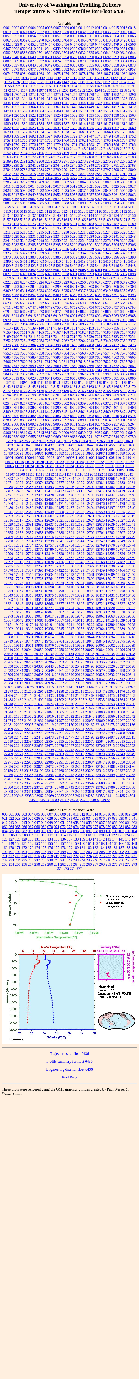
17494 (18, 574)
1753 (7, 140)
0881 (57, 69)
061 (128, 823)
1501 (15, 111)
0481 (123, 44)
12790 (8, 554)
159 (76, 843)
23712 (29, 787)
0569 (107, 49)
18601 (110, 600)
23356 (8, 775)
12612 (100, 516)
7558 (40, 353)
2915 (15, 178)
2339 (15, 165)
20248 (130, 658)
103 (128, 831)
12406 (130, 487)
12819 (49, 554)
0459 (90, 44)
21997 (59, 721)
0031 (73, 32)
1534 (82, 115)
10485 (79, 449)
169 (5, 848)
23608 (100, 783)
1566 (24, 120)
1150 (89, 82)
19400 (130, 629)
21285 (18, 691)
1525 (57, 115)
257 (31, 864)
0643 (123, 53)
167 (128, 843)
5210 (132, 228)
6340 (107, 291)
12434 (100, 495)
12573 (110, 512)
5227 (132, 232)
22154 (79, 725)
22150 (69, 725)
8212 (7, 399)
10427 (118, 441)
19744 (29, 641)
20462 (59, 666)
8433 (15, 412)
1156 (8, 86)
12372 (18, 483)
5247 (32, 241)
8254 (7, 403)
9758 (42, 441)
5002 (65, 182)
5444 (98, 266)
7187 (123, 332)
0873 (132, 65)
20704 (59, 679)
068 (37, 827)
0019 (7, 32)
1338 (40, 103)
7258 (40, 341)
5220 (73, 232)
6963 (115, 316)
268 (102, 864)
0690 (90, 57)
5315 (57, 249)
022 (11, 818)
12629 (8, 524)
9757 (34, 441)
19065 (120, 616)
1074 (49, 74)
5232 (40, 236)
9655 (32, 437)
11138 (118, 474)
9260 (123, 424)
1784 (98, 145)
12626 (110, 520)
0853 (73, 65)
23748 (59, 787)
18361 (18, 595)
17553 (69, 574)
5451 (24, 270)
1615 (90, 124)
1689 (15, 136)
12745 (90, 541)
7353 (123, 341)
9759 (51, 441)
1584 (40, 124)
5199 (82, 228)
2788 (40, 170)
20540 (29, 670)
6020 (132, 270)
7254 (24, 341)
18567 (79, 600)
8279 (32, 403)
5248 (40, 241)
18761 (29, 608)
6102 (24, 278)
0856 (98, 65)
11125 (108, 474)
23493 (69, 779)
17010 (18, 562)
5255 (90, 241)
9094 (40, 424)
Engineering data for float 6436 (69, 1069)
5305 (123, 245)
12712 (28, 537)
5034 (57, 190)
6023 (24, 274)
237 (37, 860)
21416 (29, 695)
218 (50, 856)
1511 (73, 111)
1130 (49, 82)
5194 (40, 228)
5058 (98, 195)
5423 (32, 266)
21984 (29, 721)
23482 (39, 779)
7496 (57, 349)
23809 (8, 791)
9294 (73, 428)
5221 (82, 232)
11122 (98, 474)
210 (134, 852)
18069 (130, 583)
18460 (130, 595)
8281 (40, 403)
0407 (90, 40)
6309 (7, 291)
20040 (8, 650)
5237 (82, 236)
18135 (89, 587)
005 (37, 814)
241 (63, 860)
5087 (57, 203)
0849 (49, 65)
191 (11, 852)
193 (24, 852)
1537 (107, 115)
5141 (65, 216)
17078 (49, 562)
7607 (15, 362)
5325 (7, 253)
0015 (115, 28)
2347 (82, 165)
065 (18, 827)
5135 (15, 216)
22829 (100, 754)
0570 (115, 49)
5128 (98, 211)
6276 (98, 282)
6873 (40, 312)
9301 (98, 428)
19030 (69, 616)
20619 (59, 675)
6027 (57, 274)
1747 (90, 136)
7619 (90, 362)
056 (95, 823)
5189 (132, 224)
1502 (24, 111)
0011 (82, 28)
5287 (40, 245)
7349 (107, 341)
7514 (65, 349)
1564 (7, 120)
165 (115, 843)
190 (5, 852)
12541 (8, 512)
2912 (123, 174)
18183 (120, 587)
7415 (107, 345)
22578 (90, 741)
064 (11, 827)
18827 (8, 612)
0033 (90, 32)
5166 (82, 220)
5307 (7, 249)
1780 (65, 145)
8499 (98, 416)
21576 (130, 700)
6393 (132, 295)
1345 (90, 103)
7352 (115, 341)
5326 (15, 253)
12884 (90, 558)
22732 (39, 750)
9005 (98, 420)
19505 (90, 633)
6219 (123, 278)
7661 (65, 366)
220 (63, 856)
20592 (130, 670)
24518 (34, 800)
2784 (7, 170)
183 (95, 848)
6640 (98, 303)
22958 (120, 758)
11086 (89, 466)
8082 (123, 378)
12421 (8, 495)
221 (69, 856)
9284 (40, 428)
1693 (40, 136)
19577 (130, 633)
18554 (59, 600)
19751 (49, 641)
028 (50, 818)
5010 (132, 182)
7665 (82, 366)
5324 (132, 249)
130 (31, 839)
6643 (123, 303)
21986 (39, 721)
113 (56, 835)
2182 (107, 157)
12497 (110, 508)
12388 (29, 487)
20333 (90, 662)
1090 (132, 74)
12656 (18, 533)
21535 (100, 700)
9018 (123, 420)
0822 (40, 61)
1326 (107, 99)
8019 (15, 378)
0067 (7, 40)
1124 (130, 78)
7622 (107, 362)
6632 (40, 303)
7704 (49, 370)
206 (108, 852)
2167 (123, 153)
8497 (82, 416)
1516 (115, 111)
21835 (110, 708)
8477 (7, 416)
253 (5, 864)
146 (128, 839)
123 (120, 835)
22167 (89, 725)
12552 (79, 512)
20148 (130, 654)
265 (82, 864)
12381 (100, 483)
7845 (132, 370)
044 (18, 823)
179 (69, 848)
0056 (49, 36)
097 (89, 831)
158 (69, 843)
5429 (65, 266)
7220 (90, 337)
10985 (79, 453)
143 (108, 839)
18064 (110, 583)
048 (43, 823)
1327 (115, 99)
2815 (32, 174)
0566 (82, 49)
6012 (107, 270)
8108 (32, 382)
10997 (59, 458)
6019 (123, 270)
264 (76, 864)
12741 (59, 541)
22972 (18, 762)
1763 (90, 140)
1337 (32, 103)
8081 (115, 378)
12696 (79, 533)
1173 (15, 90)
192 (18, 852)
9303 (115, 428)
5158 (15, 220)
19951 (29, 645)
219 (56, 856)
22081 (8, 725)
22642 (18, 746)
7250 (123, 337)
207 (115, 852)
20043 (18, 650)
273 (134, 864)
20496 (90, 666)
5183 (90, 224)
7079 (115, 320)
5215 (40, 232)
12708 (130, 533)
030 (63, 818)
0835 (132, 61)
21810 (39, 708)
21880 (100, 712)
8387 (49, 408)
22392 (110, 733)
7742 (57, 370)
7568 (82, 353)
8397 (107, 408)
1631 (57, 128)
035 (95, 818)
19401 (8, 633)
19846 (100, 641)
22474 (59, 737)
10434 (18, 445)
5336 (90, 253)
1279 (90, 94)
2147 (98, 149)
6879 (65, 312)
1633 (73, 128)
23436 (100, 775)
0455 (57, 44)
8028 (32, 378)
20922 (39, 683)
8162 (82, 387)
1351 (7, 107)
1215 (114, 90)
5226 (123, 232)
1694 (49, 136)
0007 (57, 28)
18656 (39, 604)
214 (24, 856)
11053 (59, 462)
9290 (49, 428)
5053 (65, 195)
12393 (49, 487)
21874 (79, 712)
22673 (49, 746)
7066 (65, 320)
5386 (57, 257)
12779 (39, 549)
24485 (120, 796)
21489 (18, 700)
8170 (132, 387)
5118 (15, 211)
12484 (49, 508)
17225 (8, 566)
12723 (79, 537)
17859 (69, 579)
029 (56, 818)
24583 (54, 800)
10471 (59, 449)
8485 (49, 416)
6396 (15, 299)
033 (82, 818)
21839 (130, 708)
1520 (15, 115)
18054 (100, 583)
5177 (40, 224)
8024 (24, 378)
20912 (18, 683)
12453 (69, 499)
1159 (32, 86)
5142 (73, 216)
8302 (65, 403)
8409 (7, 412)
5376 (123, 253)
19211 (69, 625)
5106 (65, 207)
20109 (18, 654)
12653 (120, 529)
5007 (107, 182)
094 (69, 831)
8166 (115, 387)
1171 (130, 86)
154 (43, 843)
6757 (115, 307)
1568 (40, 120)
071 (56, 827)
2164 (98, 153)
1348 (115, 103)
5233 (49, 236)
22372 (100, 733)
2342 (40, 165)
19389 (120, 629)
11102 (89, 470)
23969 (49, 796)
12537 (120, 508)
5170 (115, 220)
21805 (29, 708)
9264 (132, 424)
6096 (115, 274)
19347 (69, 629)
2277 (115, 161)
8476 (132, 412)
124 (127, 835)
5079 (123, 199)
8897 (65, 420)
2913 (132, 174)
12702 (110, 533)
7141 (48, 328)
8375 (123, 403)
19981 (69, 645)
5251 (65, 241)
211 (4, 856)
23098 (90, 766)
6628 (7, 303)
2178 (73, 157)
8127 (90, 382)
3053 (40, 178)
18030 (69, 583)
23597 (79, 783)
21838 (120, 708)
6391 (115, 295)
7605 (132, 357)
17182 (120, 562)
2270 (57, 161)
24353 (100, 796)
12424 (29, 495)
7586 (15, 357)
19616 (59, 637)
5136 (24, 216)
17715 (29, 579)
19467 (79, 633)
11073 (19, 466)
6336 (73, 291)
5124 (65, 211)
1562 (123, 115)
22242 (90, 729)
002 (18, 814)
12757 (49, 545)
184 (102, 848)
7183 (90, 332)
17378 (8, 570)
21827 (89, 708)
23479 (29, 779)
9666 (73, 437)
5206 (98, 228)
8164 (98, 387)
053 (76, 823)
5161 (40, 220)
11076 (39, 466)
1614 (82, 124)
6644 (132, 303)
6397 (24, 299)
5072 (65, 199)
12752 (18, 545)
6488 (98, 299)
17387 (29, 570)
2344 (57, 165)
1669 (132, 128)
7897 (40, 374)
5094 (115, 203)
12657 (29, 533)
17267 (39, 566)
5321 (107, 249)
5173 (7, 224)
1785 (107, 145)
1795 (40, 149)
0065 (123, 36)
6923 (90, 316)
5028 (7, 190)
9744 (115, 437)
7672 (115, 366)
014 (95, 814)
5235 (65, 236)
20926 (49, 683)
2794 (82, 170)
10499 (8, 453)
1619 (123, 124)
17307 (59, 566)
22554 (49, 741)
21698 (79, 704)
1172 (7, 90)
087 (24, 831)
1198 (48, 90)
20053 (39, 650)
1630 (49, 128)
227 (108, 856)
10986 (90, 453)
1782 (82, 145)
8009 (132, 374)
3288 (32, 182)
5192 (24, 228)
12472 (69, 504)
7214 (57, 337)
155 (50, 843)
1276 (65, 94)
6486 (90, 299)
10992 (19, 458)
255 (18, 864)
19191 (49, 625)
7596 (65, 357)
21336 (89, 691)
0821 (32, 61)
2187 (123, 157)
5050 (40, 195)
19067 (8, 620)
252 (134, 860)
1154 (122, 82)
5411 (65, 261)
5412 (73, 261)
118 (88, 835)
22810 (79, 754)
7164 (32, 332)
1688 (7, 136)
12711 (18, 537)
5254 (82, 241)
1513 (90, 111)
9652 (24, 437)
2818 (57, 174)
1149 (81, 82)
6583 (132, 299)
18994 (18, 616)
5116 (7, 211)
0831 (98, 61)
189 (134, 848)
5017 (57, 186)
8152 (65, 387)
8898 (73, 420)
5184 (98, 224)
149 (11, 843)
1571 (65, 120)
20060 (69, 650)
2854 (98, 174)
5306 (132, 245)
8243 (98, 399)
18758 (18, 608)
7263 (73, 341)
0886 (73, 69)
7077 (98, 320)
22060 (100, 721)
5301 (90, 245)
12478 (120, 504)
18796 (79, 608)
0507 (7, 49)
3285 (7, 182)
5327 (24, 253)
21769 (120, 704)
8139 (132, 382)
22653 (29, 746)
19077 (29, 620)
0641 (107, 53)
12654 (130, 529)
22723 (130, 746)
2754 (107, 165)
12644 (29, 529)
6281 (7, 286)
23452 (120, 775)
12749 (120, 541)
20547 (39, 670)
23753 (79, 787)
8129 (98, 382)
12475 (90, 504)
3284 (132, 178)
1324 (98, 99)
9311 (15, 433)
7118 (7, 328)
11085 (79, 466)
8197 (24, 395)
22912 (49, 758)
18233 (8, 591)
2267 (32, 161)
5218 (65, 232)
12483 (39, 508)
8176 (40, 391)
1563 (132, 115)
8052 (65, 378)
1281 (107, 94)
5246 (24, 241)
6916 (32, 316)
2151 (132, 149)
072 (63, 827)
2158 (57, 153)
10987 (100, 453)
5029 (15, 190)
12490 (79, 508)
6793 (132, 307)
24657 (64, 800)
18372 (39, 595)
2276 (107, 161)
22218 (49, 729)
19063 (110, 616)
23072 (49, 766)
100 (108, 831)
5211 (7, 232)
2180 (90, 157)
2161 (73, 153)
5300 (82, 245)
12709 (8, 537)
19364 (100, 629)
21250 (119, 687)
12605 (29, 516)
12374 (39, 483)
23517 (110, 779)
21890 (130, 712)
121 (107, 835)
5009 (123, 182)
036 (102, 818)
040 (128, 818)
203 (89, 852)
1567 (32, 120)
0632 (82, 53)
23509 (90, 779)
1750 (115, 136)
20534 (18, 670)
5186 (107, 224)
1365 (40, 107)
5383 (32, 257)
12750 (130, 541)
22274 (29, 733)
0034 (98, 32)
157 (63, 843)
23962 (39, 796)
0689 (82, 57)
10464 (39, 449)
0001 (7, 28)
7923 (49, 374)
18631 (8, 604)
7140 (40, 328)
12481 (18, 508)
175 (43, 848)
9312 (23, 433)
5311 (40, 249)
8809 (24, 420)
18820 (110, 608)
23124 (120, 766)
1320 (65, 99)
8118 (48, 382)
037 (108, 818)
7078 (107, 320)
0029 (57, 32)
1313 (15, 99)
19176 (29, 625)
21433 (49, 695)
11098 (49, 470)
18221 (130, 587)
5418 (123, 261)
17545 (59, 574)
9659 (49, 437)
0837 (15, 65)
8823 (40, 420)
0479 (115, 44)
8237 (90, 399)
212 (11, 856)
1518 (132, 111)
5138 (40, 216)
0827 (65, 61)
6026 (49, 274)
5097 (132, 203)
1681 (82, 132)
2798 (115, 170)
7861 (32, 374)
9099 (65, 424)
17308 (69, 566)
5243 (132, 236)
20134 (69, 654)
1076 (65, 74)
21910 (49, 716)
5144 (90, 216)
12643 (18, 529)
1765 (107, 140)
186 (115, 848)
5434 (82, 266)
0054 (32, 36)
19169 (18, 625)
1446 (73, 107)
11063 (119, 462)
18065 (120, 583)
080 (115, 827)
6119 (65, 278)
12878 (29, 558)
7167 (57, 332)
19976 (59, 645)
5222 (90, 232)
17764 (49, 579)
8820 (32, 420)
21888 (120, 712)
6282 (15, 286)
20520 (100, 666)
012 (82, 814)
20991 (120, 683)
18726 (110, 604)
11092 (129, 466)
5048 (24, 195)
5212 (15, 232)
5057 (90, 195)
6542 (123, 299)
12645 (39, 529)
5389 (73, 257)
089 (37, 831)
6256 (82, 282)
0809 (15, 61)
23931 (110, 791)
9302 (107, 428)
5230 (24, 236)
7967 (82, 374)
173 (31, 848)
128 (18, 839)
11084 (69, 466)
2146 (90, 149)
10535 (18, 453)
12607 (49, 516)
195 (37, 852)
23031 (79, 762)
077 (95, 827)
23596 (69, 783)
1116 (65, 78)
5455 (49, 270)
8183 (82, 391)
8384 (40, 408)
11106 (129, 470)
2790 (57, 170)
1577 (115, 120)
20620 (69, 675)
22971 (8, 762)
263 (69, 864)
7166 (49, 332)
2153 (15, 153)
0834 (123, 61)
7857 (24, 374)
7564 (65, 353)
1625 (32, 128)
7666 (90, 366)
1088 (115, 74)
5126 (82, 211)
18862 (59, 612)
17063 (29, 562)
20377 (29, 666)
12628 (130, 520)
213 (17, 856)
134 (50, 839)
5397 (123, 257)
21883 (110, 712)
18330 (120, 591)
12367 (100, 478)
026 (37, 818)
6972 (15, 320)
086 (18, 831)
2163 (90, 153)
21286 (29, 691)
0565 (73, 49)
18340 (130, 591)
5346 (115, 253)
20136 (89, 654)
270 (115, 864)
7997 (107, 374)
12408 (18, 491)
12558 (90, 512)
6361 (65, 295)
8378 (132, 403)
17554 (79, 574)
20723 (69, 679)
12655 (8, 533)
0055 (40, 36)
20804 (90, 679)
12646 (49, 529)
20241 (110, 658)
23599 (90, 783)
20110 (28, 654)
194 (31, 852)
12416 (89, 491)
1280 (98, 94)
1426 (65, 107)
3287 (24, 182)
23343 (130, 771)
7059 (57, 320)
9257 (115, 424)
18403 (90, 595)
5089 (73, 203)
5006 (98, 182)
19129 (110, 620)
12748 (110, 541)
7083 (15, 324)
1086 (98, 74)
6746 (23, 307)
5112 (107, 207)
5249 (49, 241)
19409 (18, 633)
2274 (90, 161)
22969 (130, 758)
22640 (8, 746)
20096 (120, 650)
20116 (38, 654)
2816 (40, 174)
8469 (107, 412)
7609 (24, 362)
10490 (100, 449)
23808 (130, 787)
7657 (49, 366)
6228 (57, 282)
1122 (114, 78)
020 (134, 814)
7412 (98, 345)
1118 (81, 78)
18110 (69, 587)
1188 (32, 90)
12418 (110, 491)
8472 (115, 412)
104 (134, 831)
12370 (130, 478)
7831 (107, 370)
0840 (32, 65)
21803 (18, 708)
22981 (39, 762)
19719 (8, 641)
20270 (18, 662)
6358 (40, 295)
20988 (110, 683)
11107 (10, 474)
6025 (40, 274)
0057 (57, 36)
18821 (120, 608)
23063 (18, 766)
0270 (40, 40)
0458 (82, 44)
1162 (57, 86)
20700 (49, 679)
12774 (130, 545)
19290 (120, 625)
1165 (81, 86)
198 (56, 852)
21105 (39, 687)
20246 (120, 658)
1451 (107, 107)
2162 (82, 153)
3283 (123, 178)
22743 (69, 750)
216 (37, 856)
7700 (40, 370)
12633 (49, 524)
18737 (120, 604)
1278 (82, 94)
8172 (7, 391)
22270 (18, 733)
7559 (49, 353)
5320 (98, 249)
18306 (69, 591)
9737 (107, 437)
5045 (132, 190)
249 (115, 860)
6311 (23, 291)
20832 (100, 679)
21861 (49, 712)
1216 (123, 90)
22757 (120, 750)
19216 (79, 625)
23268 (59, 771)
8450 (57, 412)
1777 (40, 145)
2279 (132, 161)
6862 (24, 312)
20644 (130, 675)
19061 (100, 616)
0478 (107, 44)
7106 (115, 324)
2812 (7, 174)
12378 (69, 483)
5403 (40, 261)
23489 (59, 779)
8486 (57, 416)
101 (115, 831)
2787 (32, 170)
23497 (79, 779)
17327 (90, 566)
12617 (18, 520)
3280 (98, 178)
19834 (79, 641)
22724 (8, 750)
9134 (90, 424)
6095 (107, 274)
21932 (69, 716)
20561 (59, 670)
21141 (69, 687)
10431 (128, 441)
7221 (98, 337)
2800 (132, 170)
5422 (24, 266)
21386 (8, 695)
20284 (49, 662)
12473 (79, 504)
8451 (65, 412)
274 (60, 868)
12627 (120, 520)
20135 (79, 654)
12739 (49, 541)
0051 (7, 36)
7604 (123, 357)
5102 (32, 207)
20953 (69, 683)
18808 (90, 608)
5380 (15, 257)
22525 (18, 741)
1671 (15, 132)
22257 (130, 729)
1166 (89, 86)
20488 (69, 666)
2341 (32, 165)
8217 (49, 399)
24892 (95, 800)
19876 (130, 641)
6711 (7, 307)
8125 (73, 382)
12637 (90, 524)
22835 (110, 754)
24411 (110, 796)
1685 (115, 132)
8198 (32, 395)
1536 (98, 115)
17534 (49, 574)
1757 (40, 140)
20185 (49, 658)
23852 (39, 791)
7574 (107, 353)
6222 (7, 282)
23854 (49, 791)
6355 (15, 295)
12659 (49, 533)
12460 (8, 504)
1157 (16, 86)
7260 (49, 341)
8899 (82, 420)
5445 (107, 266)
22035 (69, 721)
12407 (8, 491)
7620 (98, 362)
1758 (49, 140)
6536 (107, 299)
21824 (79, 708)
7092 (73, 324)
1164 (73, 86)
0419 (115, 40)
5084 (32, 203)
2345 (65, 165)
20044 (29, 650)
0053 (24, 36)
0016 (123, 28)
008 (56, 814)
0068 (15, 40)
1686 (123, 132)
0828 (73, 61)
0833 (115, 61)
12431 (79, 495)
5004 (82, 182)
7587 (24, 357)
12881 (59, 558)
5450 (15, 270)
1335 (15, 103)
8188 (107, 391)
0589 (32, 53)
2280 (7, 165)
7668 (98, 366)
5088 (65, 203)
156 (56, 843)
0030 (65, 32)
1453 (123, 107)
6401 (40, 299)
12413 (69, 491)
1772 (24, 145)
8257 (15, 403)
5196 (57, 228)
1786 (115, 145)
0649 (32, 57)
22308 (79, 733)
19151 (8, 625)
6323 (32, 291)
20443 (49, 666)
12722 (69, 537)
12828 (8, 558)
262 (63, 864)
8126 (82, 382)
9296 (82, 428)
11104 (109, 470)
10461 (18, 449)
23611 (120, 783)
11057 (89, 462)
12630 (18, 524)
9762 (67, 441)
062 (134, 823)
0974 (7, 74)
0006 (49, 28)
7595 (57, 357)
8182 (73, 391)
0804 (123, 57)
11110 (30, 474)
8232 (82, 399)
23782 (100, 787)
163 (102, 843)
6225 (32, 282)
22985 (49, 762)
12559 (100, 512)
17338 (110, 566)
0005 (40, 28)
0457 (73, 44)
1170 (122, 86)
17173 (110, 562)
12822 (79, 554)
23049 (110, 762)
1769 (7, 145)
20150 (8, 658)
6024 (32, 274)
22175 (110, 725)
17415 (49, 570)
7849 (7, 374)
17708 (18, 579)
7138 (23, 328)
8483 (40, 416)
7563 (57, 353)
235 (24, 860)
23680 (8, 787)
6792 (123, 307)
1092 (16, 78)
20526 (110, 666)
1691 (24, 136)
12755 (39, 545)
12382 (110, 483)
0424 (24, 44)
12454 (79, 499)
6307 (123, 286)
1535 (90, 115)
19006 (29, 616)
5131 (115, 211)
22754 (100, 750)
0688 (73, 57)
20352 (120, 662)
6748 (40, 307)
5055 (73, 195)
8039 (40, 378)
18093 (29, 587)
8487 (65, 416)
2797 (107, 170)
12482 (29, 508)
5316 (65, 249)
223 (82, 856)
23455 (130, 775)
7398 (57, 345)
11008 (110, 458)
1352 (15, 107)
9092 (32, 424)
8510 (115, 416)
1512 (82, 111)
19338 (49, 629)
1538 (115, 115)
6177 (90, 278)
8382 (24, 408)
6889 (132, 312)
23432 (90, 775)
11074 (29, 466)
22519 (8, 741)
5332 (65, 253)
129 (24, 839)
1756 (32, 140)
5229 (15, 236)
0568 (98, 49)
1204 (98, 90)
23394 (49, 775)
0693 (115, 57)
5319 (90, 249)
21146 (89, 687)
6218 (115, 278)
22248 (110, 729)
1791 (24, 149)
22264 (8, 733)
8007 (123, 374)
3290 (49, 182)
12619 (39, 520)
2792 (73, 170)
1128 (32, 82)
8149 (49, 387)
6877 (57, 312)
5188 (123, 224)
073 (69, 827)
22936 (90, 758)
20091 (110, 650)
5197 (65, 228)
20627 (90, 675)
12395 (59, 487)
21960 (110, 716)
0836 (7, 65)
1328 (123, 99)
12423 (18, 495)
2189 (7, 161)
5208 (115, 228)
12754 (29, 545)
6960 (107, 316)
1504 (40, 111)
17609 (110, 574)
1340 (57, 103)
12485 (59, 508)
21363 (110, 691)
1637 (98, 128)
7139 (32, 328)
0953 (132, 69)
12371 (8, 483)
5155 (123, 216)
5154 (115, 216)
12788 (130, 549)
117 (82, 835)
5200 (90, 228)
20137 (100, 654)
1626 (40, 128)
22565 (79, 741)
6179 (98, 278)
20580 (110, 670)
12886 (110, 558)
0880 (49, 69)
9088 (15, 424)
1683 (98, 132)
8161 (73, 387)
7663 (73, 366)
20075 (79, 650)
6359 (49, 295)
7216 (73, 337)
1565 (15, 120)
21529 (90, 700)
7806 (90, 370)
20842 (120, 679)
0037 (115, 32)
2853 (90, 174)
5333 (73, 253)
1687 (132, 132)
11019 (29, 462)
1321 (73, 99)
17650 (130, 574)
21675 (59, 704)
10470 (49, 449)
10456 (120, 445)
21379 (130, 691)
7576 (115, 353)
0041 (132, 32)
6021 (7, 274)
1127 (24, 82)
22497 (110, 737)
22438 (8, 737)
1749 (107, 136)
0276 (48, 40)
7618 (82, 362)
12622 (69, 520)
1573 (82, 120)
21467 (100, 695)
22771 (18, 754)
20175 (39, 658)
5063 (132, 195)
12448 (18, 499)
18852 (39, 612)
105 (5, 835)
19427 (39, 633)
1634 (82, 128)
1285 (123, 94)
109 (31, 835)
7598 (82, 357)
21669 (39, 704)
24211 (79, 796)
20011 (120, 645)
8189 (115, 391)
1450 (98, 107)
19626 (69, 637)
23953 (29, 796)
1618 (115, 124)
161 (89, 843)
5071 (57, 199)
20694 (39, 679)
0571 (123, 49)
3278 (82, 178)
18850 (29, 612)
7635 (123, 362)
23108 (110, 766)
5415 (98, 261)
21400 (18, 695)
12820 (59, 554)
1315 (32, 99)
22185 (120, 725)
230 (127, 856)
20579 (100, 670)
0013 (98, 28)
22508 (120, 737)
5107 (74, 207)
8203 (65, 395)
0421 (132, 40)
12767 (79, 545)
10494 (110, 449)
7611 (40, 362)
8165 (107, 387)
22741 (59, 750)
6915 (24, 316)
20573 (90, 670)
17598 (100, 574)
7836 (115, 370)
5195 (49, 228)
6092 (82, 274)
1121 (106, 78)
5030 (24, 190)
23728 (39, 787)
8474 (123, 412)
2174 (49, 157)
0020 (15, 32)
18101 (59, 587)
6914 (15, 316)
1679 (73, 132)
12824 (100, 554)
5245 (15, 241)
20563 (69, 670)
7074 (90, 320)
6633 (49, 303)
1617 (107, 124)
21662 (18, 704)
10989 (120, 453)
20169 (29, 658)
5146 (107, 216)
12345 (128, 474)
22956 (110, 758)
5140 (57, 216)
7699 (32, 370)
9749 (123, 437)
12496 (100, 508)
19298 (130, 625)
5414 (90, 261)
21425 (39, 695)
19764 (59, 641)
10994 (29, 458)
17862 (79, 579)
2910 (107, 174)
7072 (82, 320)
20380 (39, 666)
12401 (100, 487)
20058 (59, 650)
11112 (49, 474)
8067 (98, 378)
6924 (98, 316)
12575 (120, 512)
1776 (32, 145)
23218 (49, 771)
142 (102, 839)
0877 (32, 69)
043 (11, 823)
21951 (100, 716)
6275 (90, 282)
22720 (120, 746)
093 (63, 831)
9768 (109, 441)
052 (69, 823)
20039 (130, 645)
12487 (69, 508)
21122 (59, 687)
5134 (7, 216)
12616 (8, 520)
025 (31, 818)
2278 (123, 161)
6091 (73, 274)
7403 (73, 345)
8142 (7, 387)
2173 (40, 157)
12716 (49, 537)
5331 (57, 253)
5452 (32, 270)
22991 (59, 762)
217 (43, 856)
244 (82, 860)
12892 (8, 562)
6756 (107, 307)
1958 (49, 149)
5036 (73, 190)
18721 (100, 604)
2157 (49, 153)
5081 (7, 203)
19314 (18, 629)
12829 (18, 558)
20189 (59, 658)
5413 (82, 261)
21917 (59, 716)
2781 (115, 165)
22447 (39, 737)
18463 (8, 600)
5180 (65, 224)
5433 (73, 266)
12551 (69, 512)
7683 (7, 370)
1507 (49, 111)
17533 (39, 574)
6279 (123, 282)
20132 (59, 654)
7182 (82, 332)
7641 (132, 362)
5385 (49, 257)
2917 (32, 178)
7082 (7, 324)
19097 (59, 620)
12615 (130, 516)
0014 (107, 28)
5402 (32, 261)
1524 (49, 115)
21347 (100, 691)
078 (102, 827)
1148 (73, 82)
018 (121, 814)
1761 (73, 140)
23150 (8, 771)
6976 (32, 320)
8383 (32, 408)
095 (76, 831)
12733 (18, 541)
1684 (107, 132)
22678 (59, 746)
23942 (130, 791)
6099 (7, 278)
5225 (115, 232)
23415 (79, 775)
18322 (110, 591)
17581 (90, 574)
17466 (120, 570)
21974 (8, 721)
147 (134, 839)
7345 (98, 341)
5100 (15, 207)
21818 (69, 708)
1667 (115, 128)
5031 (32, 190)
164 (108, 843)
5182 (82, 224)
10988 (110, 453)
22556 (69, 741)
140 (89, 839)
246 (95, 860)
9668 (82, 437)
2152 (7, 153)
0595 (73, 53)
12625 (100, 520)
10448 (90, 445)
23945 (8, 796)
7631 (115, 362)
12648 (69, 529)
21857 (39, 712)
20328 (69, 662)
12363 (59, 478)
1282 (115, 94)
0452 (32, 44)
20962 (79, 683)
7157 (123, 328)
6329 (48, 291)
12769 (100, 545)
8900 (90, 420)
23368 (29, 775)
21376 (120, 691)
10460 (8, 449)
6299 (57, 286)
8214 (24, 399)
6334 (57, 291)
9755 (26, 441)
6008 (82, 270)
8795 (15, 420)
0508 (15, 49)
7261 (57, 341)
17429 (79, 570)
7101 (98, 324)
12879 (39, 558)
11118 (78, 474)
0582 (7, 53)
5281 (132, 241)
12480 (8, 508)
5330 (49, 253)
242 (69, 860)
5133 (132, 211)
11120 (88, 474)
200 (69, 852)
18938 (130, 612)
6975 (24, 320)
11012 (120, 458)
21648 (8, 704)
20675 (29, 679)
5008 (115, 182)
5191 (15, 228)
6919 (57, 316)
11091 (119, 466)
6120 (73, 278)
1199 (56, 90)
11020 (39, 462)
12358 (18, 478)
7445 (15, 349)
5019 (73, 186)
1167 (98, 86)
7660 (57, 366)
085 (11, 831)
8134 (115, 382)
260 (50, 864)
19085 (39, 620)
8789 (7, 420)
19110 (79, 620)
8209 (115, 395)
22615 (120, 741)
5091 (90, 203)
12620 (49, 520)
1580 (7, 124)
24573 (44, 800)
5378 (7, 257)
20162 (18, 658)
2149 (115, 149)
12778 (29, 549)
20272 (29, 662)
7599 (90, 357)
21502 (59, 700)
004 (31, 814)
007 (50, 814)
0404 (65, 40)
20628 (100, 675)
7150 (65, 328)
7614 (65, 362)
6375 (82, 295)
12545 (39, 512)
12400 (90, 487)
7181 (73, 332)
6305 (107, 286)
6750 (57, 307)
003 (24, 814)
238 (43, 860)
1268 (7, 94)
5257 (98, 241)
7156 (115, 328)
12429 (59, 495)
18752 (8, 608)
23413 (69, 775)
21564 (120, 700)
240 (56, 860)
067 (31, 827)
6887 (115, 312)
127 (11, 839)
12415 (79, 491)
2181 (98, 157)
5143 (82, 216)
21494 (29, 700)
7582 (132, 353)
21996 (49, 721)
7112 (132, 324)
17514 (29, 574)
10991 (8, 458)
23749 (69, 787)
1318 (57, 99)
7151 (73, 328)
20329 (79, 662)
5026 (123, 186)
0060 (82, 36)
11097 (39, 470)
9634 (107, 433)
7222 (107, 337)
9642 (123, 433)
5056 (82, 195)
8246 (107, 399)
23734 (49, 787)
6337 (82, 291)
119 (94, 835)
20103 (130, 650)
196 (43, 852)
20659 (8, 679)
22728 (29, 750)
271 (121, 864)
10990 (130, 453)
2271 (65, 161)
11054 (69, 462)
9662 (65, 437)
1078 (82, 74)
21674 (49, 704)
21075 (29, 687)
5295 (57, 245)
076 (89, 827)
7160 (15, 332)
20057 (49, 650)
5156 (132, 216)
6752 (73, 307)
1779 (57, 145)
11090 (109, 466)
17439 (100, 570)
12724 (89, 537)
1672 (24, 132)
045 (24, 823)
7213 (48, 337)
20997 (130, 683)
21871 (69, 712)
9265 (7, 428)
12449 (29, 499)
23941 (120, 791)
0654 (65, 57)
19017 (49, 616)
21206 (99, 687)
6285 (40, 286)
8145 (32, 387)
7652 (40, 366)
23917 (100, 791)
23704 (18, 787)
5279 (115, 241)
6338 (90, 291)
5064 (7, 199)
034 (89, 818)
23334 (110, 771)
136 (63, 839)
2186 (115, 157)
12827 (130, 554)
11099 (59, 470)
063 (5, 827)
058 (108, 823)
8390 (57, 408)
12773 (120, 545)
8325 (73, 403)
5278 (107, 241)
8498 (90, 416)
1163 (65, 86)
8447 (49, 412)
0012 (90, 28)
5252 (73, 241)
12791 (18, 554)
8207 (98, 395)
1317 (49, 99)
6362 (73, 295)
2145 (82, 149)
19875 (120, 641)
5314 (48, 249)
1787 (123, 145)
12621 (59, 520)
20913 (29, 683)
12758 (59, 545)
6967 (123, 316)
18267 (29, 591)
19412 (29, 633)
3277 (73, 178)
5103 (40, 207)
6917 (40, 316)
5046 (7, 195)
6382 (98, 295)
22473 (49, 737)
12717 (59, 537)
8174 (24, 391)
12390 (39, 487)
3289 (40, 182)
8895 (57, 420)
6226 (40, 282)
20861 (130, 679)
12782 (69, 549)
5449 (7, 270)
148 (5, 843)
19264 (100, 625)
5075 (90, 199)
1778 (49, 145)
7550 (132, 349)
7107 (123, 324)
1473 (7, 111)
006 (43, 814)
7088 (49, 324)
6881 (73, 312)
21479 (120, 695)
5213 (23, 232)
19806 (69, 641)
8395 (98, 408)
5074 (82, 199)
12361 (39, 478)
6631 (32, 303)
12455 (90, 499)
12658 (39, 533)
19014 (39, 616)
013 (89, 814)
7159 (7, 332)
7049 (40, 320)
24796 (85, 800)
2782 (123, 165)
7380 (15, 345)
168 (134, 843)
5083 (24, 203)
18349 (8, 595)
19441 (49, 633)
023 (18, 818)
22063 (110, 721)
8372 (107, 403)
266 (89, 864)
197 (50, 852)
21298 (59, 691)
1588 (73, 124)
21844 (8, 712)
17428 (69, 570)
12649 (79, 529)
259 (43, 864)
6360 (57, 295)
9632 (98, 433)
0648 (24, 57)
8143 (15, 387)
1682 (90, 132)
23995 (69, 796)
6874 (49, 312)
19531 (110, 633)
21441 (69, 695)
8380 (7, 408)
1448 (82, 107)
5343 (98, 253)
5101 (24, 207)
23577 (49, 783)
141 (95, 839)
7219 (82, 337)
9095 (49, 424)
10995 (39, 458)
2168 (132, 153)
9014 (107, 420)
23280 (69, 771)
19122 (100, 620)
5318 (82, 249)
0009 (65, 28)
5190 (7, 228)
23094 (79, 766)
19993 (79, 645)
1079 (90, 74)
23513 (100, 779)
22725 (18, 750)
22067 (120, 721)
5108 (82, 207)
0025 (32, 32)
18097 (39, 587)
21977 (18, 721)
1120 (98, 78)
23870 (79, 791)
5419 (132, 261)
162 (95, 843)
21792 (8, 708)
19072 (18, 620)
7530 (82, 349)
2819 (65, 174)
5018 (65, 186)
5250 (57, 241)
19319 (29, 629)
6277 (107, 282)
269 (108, 864)
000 (5, 814)
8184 (90, 391)
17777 (59, 579)
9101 (73, 424)
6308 (132, 286)
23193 (39, 771)
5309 (24, 249)
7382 (24, 345)
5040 (107, 190)
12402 (110, 487)
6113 (40, 278)
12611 (89, 516)
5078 (115, 199)
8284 (49, 403)
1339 (49, 103)
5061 (115, 195)
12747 (100, 541)
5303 (107, 245)
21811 (49, 708)
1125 (8, 82)
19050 (90, 616)
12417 (100, 491)
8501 (107, 416)
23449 (110, 775)
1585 (49, 124)
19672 (100, 637)
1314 (24, 99)
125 (133, 835)
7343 (90, 341)
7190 (15, 337)
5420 (7, 266)
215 (30, 856)
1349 (123, 103)
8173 (15, 391)
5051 (49, 195)
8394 (90, 408)
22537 (29, 741)
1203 (89, 90)
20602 (18, 675)
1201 (73, 90)
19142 (130, 620)
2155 (32, 153)
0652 (57, 57)
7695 (15, 370)
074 (76, 827)
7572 (98, 353)
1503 (32, 111)
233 (11, 860)
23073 (59, 766)
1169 (114, 86)
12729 (130, 537)
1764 (98, 140)
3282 (115, 178)
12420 (130, 491)
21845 (18, 712)
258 (37, 864)
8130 (107, 382)
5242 (123, 236)
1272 (32, 94)
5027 (132, 186)
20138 (110, 654)
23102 (100, 766)
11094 (19, 470)
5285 (32, 245)
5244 (7, 241)
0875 (15, 69)
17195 (130, 562)
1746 (82, 136)
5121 (40, 211)
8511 (123, 416)
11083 (59, 466)
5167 (90, 220)
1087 (107, 74)
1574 (90, 120)
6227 (49, 282)
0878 (40, 69)
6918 (49, 316)
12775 (8, 549)
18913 (100, 612)
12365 (79, 478)
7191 (24, 337)
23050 (120, 762)
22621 (130, 741)
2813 (15, 174)
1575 (98, 120)
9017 (115, 420)
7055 (49, 320)
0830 (90, 61)
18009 (29, 583)
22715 (110, 746)
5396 (115, 257)
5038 (90, 190)
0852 (65, 65)
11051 (49, 462)
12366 (90, 478)
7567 (73, 353)
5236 (73, 236)
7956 (73, 374)
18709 (90, 604)
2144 (73, 149)
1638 (107, 128)
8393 (82, 408)
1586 (57, 124)
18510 (39, 600)
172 (24, 848)
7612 (48, 362)
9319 (57, 433)
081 (121, 827)
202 (82, 852)
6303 (90, 286)
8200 (49, 395)
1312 (7, 99)
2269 (49, 161)
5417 (115, 261)
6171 (81, 278)
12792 (29, 554)
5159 (24, 220)
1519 (7, 115)
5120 (32, 211)
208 (121, 852)
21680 (69, 704)
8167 (123, 387)
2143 (65, 149)
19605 (39, 637)
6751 (65, 307)
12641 (130, 524)
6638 (82, 303)
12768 (90, 545)
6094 (98, 274)
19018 (59, 616)
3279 (90, 178)
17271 (49, 566)
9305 (132, 428)
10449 (100, 445)
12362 (49, 478)
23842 (18, 791)
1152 (106, 82)
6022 (15, 274)
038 (115, 818)
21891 (8, 716)
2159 (65, 153)
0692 (107, 57)
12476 (100, 504)
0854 (82, 65)
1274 (49, 94)
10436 (39, 445)
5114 (123, 207)
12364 (69, 478)
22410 (130, 733)
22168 (100, 725)
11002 (79, 458)
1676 (49, 132)
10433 (8, 445)
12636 (79, 524)
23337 (120, 771)
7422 (115, 345)
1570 (57, 120)
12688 (59, 533)
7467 (40, 349)
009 (63, 814)
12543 (29, 512)
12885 (100, 558)
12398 (79, 487)
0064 (115, 36)
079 (108, 827)
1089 (123, 74)
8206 (90, 395)
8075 (107, 378)
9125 (82, 424)
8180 (65, 391)
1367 (57, 107)
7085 (32, 324)
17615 (120, 574)
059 (115, 823)
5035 (65, 190)
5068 (40, 199)
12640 (120, 524)
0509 (24, 49)
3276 (65, 178)
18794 (69, 608)
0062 (98, 36)
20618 (49, 675)
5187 (115, 224)
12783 (79, 549)
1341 (65, 103)
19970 (49, 645)
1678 (65, 132)
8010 (7, 378)
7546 (107, 349)
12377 (59, 483)
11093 (9, 470)
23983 (59, 796)
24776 (74, 800)
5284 (24, 245)
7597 (73, 357)
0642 (115, 53)
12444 (110, 495)
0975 (15, 74)
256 (24, 864)
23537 (8, 783)
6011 (98, 270)
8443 (32, 412)
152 (31, 843)
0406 (82, 40)
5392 (98, 257)
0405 (73, 40)
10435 (29, 445)
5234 (57, 236)
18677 (59, 604)
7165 (40, 332)
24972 (105, 800)
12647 (59, 529)
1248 (131, 90)
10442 (69, 445)
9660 (57, 437)
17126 (59, 562)
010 (69, 814)
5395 (107, 257)
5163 (57, 220)
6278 (115, 282)
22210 (29, 729)
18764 (39, 608)
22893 (39, 758)
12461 (18, 504)
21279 (8, 691)
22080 (130, 721)
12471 (59, 504)
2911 (115, 174)
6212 (106, 278)
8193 (132, 391)
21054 (19, 687)
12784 (90, 549)
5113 (115, 207)
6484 (73, 299)
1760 (65, 140)
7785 (73, 370)
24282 (90, 796)
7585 (7, 357)
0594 (65, 53)
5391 (90, 257)
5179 (57, 224)
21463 (90, 695)
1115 (57, 78)
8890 (49, 420)
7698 (24, 370)
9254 (98, 424)
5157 (7, 220)
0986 (32, 74)
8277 (24, 403)
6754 (90, 307)
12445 (120, 495)
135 (56, 839)
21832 (100, 708)
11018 (19, 462)
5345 (107, 253)
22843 (120, 754)
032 (76, 818)
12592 (130, 512)
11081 (49, 466)
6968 (132, 316)
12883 (79, 558)
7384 (32, 345)
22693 (79, 746)
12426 (39, 495)
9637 (115, 433)
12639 (110, 524)
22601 (110, 741)
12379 (79, 483)
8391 (65, 408)
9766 (101, 441)
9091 (24, 424)
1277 (73, 94)
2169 (7, 157)
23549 (18, 783)
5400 (15, 261)
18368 (29, 595)
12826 (120, 554)
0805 (132, 57)
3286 (15, 182)
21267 (130, 687)
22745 (79, 750)
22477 (69, 737)
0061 (90, 36)
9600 (65, 433)
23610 (110, 783)
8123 (65, 382)
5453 (40, 270)
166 (121, 843)
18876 (79, 612)
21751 (100, 704)
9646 (7, 437)
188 (128, 848)
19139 (120, 620)
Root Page (69, 1077)
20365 (18, 666)
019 (127, 814)
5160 (32, 220)
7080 (123, 320)
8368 (90, 403)
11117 (69, 474)
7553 (15, 353)
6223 (15, 282)
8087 (7, 382)
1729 (73, 136)
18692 (69, 604)
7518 (73, 349)
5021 (90, 186)
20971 (100, 683)
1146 (57, 82)
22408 (120, 733)
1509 (57, 111)
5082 (15, 203)
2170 (15, 157)
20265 (8, 662)
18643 (18, 604)
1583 (32, 124)
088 (31, 831)
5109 (90, 207)
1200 (64, 90)
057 (102, 823)
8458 (73, 412)
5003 (73, 182)
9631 (90, 433)
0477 (98, 44)
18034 (79, 583)
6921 (73, 316)
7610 (32, 362)
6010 (90, 270)
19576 (120, 633)
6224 (24, 282)
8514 (132, 416)
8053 (73, 378)
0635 (90, 53)
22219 (59, 729)
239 (50, 860)
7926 (57, 374)
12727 (110, 537)
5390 (82, 257)
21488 (8, 700)
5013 (23, 186)
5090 (82, 203)
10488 (90, 449)
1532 (73, 115)
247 (102, 860)
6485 (82, 299)
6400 (32, 299)
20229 (100, 658)
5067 (32, 199)
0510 (32, 49)
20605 (39, 675)
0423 (15, 44)
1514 (98, 111)
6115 (48, 278)
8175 (32, 391)
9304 (123, 428)
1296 (132, 94)
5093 (107, 203)
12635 (69, 524)
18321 (100, 591)
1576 (107, 120)
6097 (123, 274)
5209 (123, 228)
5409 (49, 261)
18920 (110, 612)
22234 (79, 729)
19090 (49, 620)
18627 (130, 600)
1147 (65, 82)
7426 (132, 345)
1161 (49, 86)
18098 (49, 587)
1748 (98, 136)
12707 (120, 533)
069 (43, 827)
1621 (132, 124)
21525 (79, 700)
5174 (15, 224)
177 (56, 848)
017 (114, 814)
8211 (132, 395)
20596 (8, 675)
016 (108, 814)
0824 (57, 61)
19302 (8, 629)
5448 (132, 266)
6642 (115, 303)
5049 (32, 195)
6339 (98, 291)
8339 (82, 403)
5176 (32, 224)
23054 (130, 762)
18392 (79, 595)
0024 (24, 32)
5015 (40, 186)
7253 (15, 341)
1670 (7, 132)
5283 (15, 245)
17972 (18, 583)
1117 (73, 78)
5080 (132, 199)
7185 (107, 332)
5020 (82, 186)
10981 (39, 453)
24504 (130, 796)
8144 (24, 387)
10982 (49, 453)
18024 (59, 583)
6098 (132, 274)
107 (18, 835)
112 (50, 835)
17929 (120, 579)
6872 (32, 312)
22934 (79, 758)
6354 (7, 295)
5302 (98, 245)
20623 (79, 675)
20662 (18, 679)
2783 (132, 165)
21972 (130, 716)
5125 (73, 211)
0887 (82, 69)
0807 (7, 61)
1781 (73, 145)
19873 (110, 641)
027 (43, 818)
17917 (110, 579)
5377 (132, 253)
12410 (39, 491)
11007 (100, 458)
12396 (69, 487)
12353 (8, 478)
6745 (15, 307)
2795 (90, 170)
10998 (69, 458)
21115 (49, 687)
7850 (15, 374)
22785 (39, 754)
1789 (7, 149)
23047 (100, 762)
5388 (65, 257)
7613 (57, 362)
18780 (59, 608)
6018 (115, 270)
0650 (40, 57)
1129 (40, 82)
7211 (32, 337)
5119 (23, 211)
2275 (98, 161)
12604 (18, 516)
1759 (57, 140)
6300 (65, 286)
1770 (15, 145)
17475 (130, 570)
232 (5, 860)
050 (56, 823)
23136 (130, 766)
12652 (110, 529)
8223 (65, 399)
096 (82, 831)
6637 (73, 303)
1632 (65, 128)
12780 (49, 549)
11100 (69, 470)
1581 (15, 124)
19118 (89, 620)
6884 (98, 312)
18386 (59, 595)
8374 (115, 403)
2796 (98, 170)
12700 (90, 533)
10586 (29, 453)
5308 (15, 249)
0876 (24, 69)
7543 (98, 349)
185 (108, 848)
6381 (90, 295)
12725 (100, 537)
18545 (49, 600)
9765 (92, 441)
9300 (90, 428)
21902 (29, 716)
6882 (82, 312)
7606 (7, 362)
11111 (40, 474)
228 (114, 856)
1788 (132, 145)
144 (115, 839)
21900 (18, 716)
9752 (9, 441)
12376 (49, 483)
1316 (40, 99)
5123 (57, 211)
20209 (69, 658)
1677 (57, 132)
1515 (107, 111)
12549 (49, 512)
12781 (59, 549)
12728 (120, 537)
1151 (98, 82)
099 (102, 831)
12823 (90, 554)
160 (82, 843)
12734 (29, 541)
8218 (57, 399)
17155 (90, 562)
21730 (90, 704)
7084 (24, 324)
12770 (110, 545)
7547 (115, 349)
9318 (48, 433)
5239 (98, 236)
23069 (29, 766)
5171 (123, 220)
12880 (49, 558)
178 (63, 848)
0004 (32, 28)
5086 (49, 203)
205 (102, 852)
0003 (24, 28)
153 (37, 843)
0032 (82, 32)
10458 (130, 445)
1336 (24, 103)
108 (25, 835)
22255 (120, 729)
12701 (100, 533)
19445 (69, 633)
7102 (107, 324)
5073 (73, 199)
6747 (32, 307)
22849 (130, 754)
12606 (39, 516)
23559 (39, 783)
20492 (79, 666)
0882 (65, 69)
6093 (90, 274)
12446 (130, 495)
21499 (39, 700)
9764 (84, 441)
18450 (120, 595)
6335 (65, 291)
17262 (18, 566)
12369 (120, 478)
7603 (115, 357)
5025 (115, 186)
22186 (130, 725)
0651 (49, 57)
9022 (132, 420)
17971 (8, 583)
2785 (15, 170)
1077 (73, 74)
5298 (65, 245)
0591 (40, 53)
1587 (65, 124)
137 (69, 839)
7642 (7, 366)
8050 (57, 378)
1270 (15, 94)
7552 (7, 353)
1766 (115, 140)
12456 (100, 499)
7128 (15, 328)
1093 (25, 78)
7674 (123, 366)
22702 (90, 746)
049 (50, 823)
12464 (39, 504)
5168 (98, 220)
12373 (29, 483)
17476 (8, 574)
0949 (123, 69)
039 (121, 818)
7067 (73, 320)
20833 (110, 679)
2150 (123, 149)
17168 (100, 562)
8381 (15, 408)
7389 (40, 345)
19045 (79, 616)
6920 (65, 316)
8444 (40, 412)
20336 (100, 662)
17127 (69, 562)
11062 (109, 462)
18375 (49, 595)
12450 (39, 499)
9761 (59, 441)
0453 (40, 44)
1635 (90, 128)
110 (37, 835)
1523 (40, 115)
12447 (8, 499)
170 (11, 848)
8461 (82, 412)
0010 (73, 28)
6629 (15, 303)
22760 (130, 750)
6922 (82, 316)
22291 (59, 733)
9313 (32, 433)
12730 (8, 541)
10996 (49, 458)
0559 (57, 49)
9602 (73, 433)
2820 (73, 174)
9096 (57, 424)
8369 (98, 403)
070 (50, 827)
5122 (48, 211)
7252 (7, 341)
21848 (29, 712)
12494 (90, 508)
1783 (90, 145)
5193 (32, 228)
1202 (81, 90)
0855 (90, 65)
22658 (39, 746)
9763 (76, 441)
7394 (49, 345)
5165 (73, 220)
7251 (132, 337)
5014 (32, 186)
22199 (8, 729)
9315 (40, 433)
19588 (8, 637)
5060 (107, 195)
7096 (90, 324)
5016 (48, 186)
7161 (24, 332)
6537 (115, 299)
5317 (73, 249)
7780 (65, 370)
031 (69, 818)
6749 (48, 307)
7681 (132, 366)
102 (121, 831)
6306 (115, 286)
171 (18, 848)
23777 (90, 787)
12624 (90, 520)
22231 (69, 729)
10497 (130, 449)
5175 (24, 224)
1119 (89, 78)
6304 (98, 286)
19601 (29, 637)
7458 (32, 349)
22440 (18, 737)
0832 (107, 61)
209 (128, 852)
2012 (57, 149)
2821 (82, 174)
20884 (8, 683)
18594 (100, 600)
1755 (24, 140)
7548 (123, 349)
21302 (69, 691)
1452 (115, 107)
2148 (107, 149)
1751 (123, 136)
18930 (120, 612)
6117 (57, 278)
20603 (29, 675)
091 (50, 831)
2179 (82, 157)
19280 (110, 625)
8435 (24, 412)
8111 (40, 382)
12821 (69, 554)
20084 (100, 650)
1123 (122, 78)
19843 (90, 641)
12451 (49, 499)
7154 (98, 328)
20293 (59, 662)
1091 (8, 78)
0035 (107, 32)
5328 (32, 253)
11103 (99, 470)
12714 (38, 537)
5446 (115, 266)
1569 (49, 120)
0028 (49, 32)
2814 (24, 174)
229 (121, 856)
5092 (98, 203)
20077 (90, 650)
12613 (110, 516)
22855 (8, 758)
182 (89, 848)
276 (73, 868)
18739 (130, 604)
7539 (90, 349)
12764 (69, 545)
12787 (120, 549)
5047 (15, 195)
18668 (49, 604)
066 (24, 827)
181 (82, 848)
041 (134, 818)
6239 (73, 282)
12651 (100, 529)
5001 (57, 182)
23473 (18, 779)
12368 (110, 478)
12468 (49, 504)
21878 (90, 712)
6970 (7, 320)
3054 (49, 178)
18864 (69, 612)
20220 (79, 658)
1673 (32, 132)
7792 (82, 370)
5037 (82, 190)
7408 (90, 345)
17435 (90, 570)
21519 (69, 700)
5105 (57, 207)
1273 (40, 94)
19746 (39, 641)
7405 (82, 345)
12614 (120, 516)
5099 (7, 207)
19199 (59, 625)
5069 (49, 199)
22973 (29, 762)
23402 (59, 775)
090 (43, 831)
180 (76, 848)
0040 (123, 32)
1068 (40, 74)
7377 (132, 341)
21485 (130, 695)
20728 (79, 679)
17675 (8, 579)
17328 (100, 566)
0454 (49, 44)
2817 (49, 174)
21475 (110, 695)
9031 (7, 424)
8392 (73, 408)
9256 (107, 424)
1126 (16, 82)
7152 (82, 328)
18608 (120, 600)
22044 (79, 721)
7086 (40, 324)
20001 (100, 645)
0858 (115, 65)
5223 (98, 232)
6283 (24, 286)
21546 (110, 700)
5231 (32, 236)
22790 (49, 754)
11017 (9, 462)
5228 (7, 236)
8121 (57, 382)
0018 (132, 28)
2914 (7, 178)
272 (128, 864)
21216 (109, 687)
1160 (40, 86)
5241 (115, 236)
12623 (79, 520)
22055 (90, 721)
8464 (90, 412)
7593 (40, 357)
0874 (7, 69)
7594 (49, 357)
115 (69, 835)
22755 (110, 750)
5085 (40, 203)
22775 (29, 754)
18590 (90, 600)
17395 (39, 570)
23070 (39, 766)
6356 (24, 295)
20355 (130, 662)
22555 (59, 741)
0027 (40, 32)
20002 (110, 645)
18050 (90, 583)
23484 (49, 779)
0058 (65, 36)
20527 (120, 666)
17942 (130, 579)
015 (102, 814)
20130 (49, 654)
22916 (59, 758)
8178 (49, 391)
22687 (69, 746)
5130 (107, 211)
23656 (130, 783)
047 (37, 823)
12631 (29, 524)
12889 (130, 558)
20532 (8, 670)
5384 (40, 257)
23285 (79, 771)
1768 (132, 140)
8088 (15, 382)
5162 (49, 220)
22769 (8, 754)
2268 (40, 161)
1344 (82, 103)
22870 (18, 758)
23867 (69, 791)
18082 (18, 587)
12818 (39, 554)
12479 (130, 504)
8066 (90, 378)
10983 (59, 453)
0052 (15, 36)
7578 (123, 353)
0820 (24, 61)
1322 (82, 99)
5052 (57, 195)
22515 (130, 737)
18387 (69, 595)
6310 (15, 291)
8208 (107, 395)
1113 (41, 78)
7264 (82, 341)
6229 (65, 282)
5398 (132, 257)
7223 (115, 337)
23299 (90, 771)
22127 (59, 725)
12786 (110, 549)
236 (31, 860)
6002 (65, 270)
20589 (120, 670)
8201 (57, 395)
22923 (69, 758)
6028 (65, 274)
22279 (49, 733)
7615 (73, 362)
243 (76, 860)
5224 (107, 232)
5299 (73, 245)
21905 (39, 716)
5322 (115, 249)
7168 (65, 332)
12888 (120, 558)
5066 (24, 199)
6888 (123, 312)
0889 (98, 69)
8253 (132, 399)
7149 (57, 328)
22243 (100, 729)
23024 (69, 762)
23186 (29, 771)
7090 (65, 324)
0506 (132, 44)
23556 (29, 783)
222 (76, 856)
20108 (8, 654)
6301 (73, 286)
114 (63, 835)
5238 (90, 236)
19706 (120, 637)
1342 (73, 103)
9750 (132, 437)
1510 (65, 111)
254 (11, 864)
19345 (59, 629)
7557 (32, 353)
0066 (132, 36)
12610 (79, 516)
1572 (73, 120)
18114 (79, 587)
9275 (32, 428)
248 (108, 860)
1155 (130, 82)
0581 (132, 49)
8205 (82, 395)
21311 (79, 691)
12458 (120, 499)
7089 (57, 324)
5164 (65, 220)
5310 (32, 249)
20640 (120, 675)
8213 (15, 399)
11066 (9, 466)
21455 (79, 695)
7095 (82, 324)
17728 (39, 579)
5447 (123, 266)
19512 (100, 633)
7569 (90, 353)
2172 (32, 157)
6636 (65, 303)
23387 (39, 775)
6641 (107, 303)
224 (89, 856)
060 (121, 823)
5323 (123, 249)
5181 (73, 224)
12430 (69, 495)
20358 (8, 666)
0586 (24, 53)
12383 (120, 483)
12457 (110, 499)
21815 (59, 708)
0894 (115, 69)
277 (79, 868)
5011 (7, 186)
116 (75, 835)
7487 (49, 349)
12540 (130, 508)
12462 (29, 504)
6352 (123, 291)
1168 (106, 86)
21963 (120, 716)
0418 (107, 40)
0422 (7, 44)
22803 (59, 754)
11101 (79, 470)
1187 (23, 90)
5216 (48, 232)
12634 (59, 524)
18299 (59, 591)
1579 (132, 120)
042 (5, 823)
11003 (90, 458)
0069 (24, 40)
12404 (120, 487)
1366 (49, 107)
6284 (32, 286)
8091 (24, 382)
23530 (130, 779)
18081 (8, 587)
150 (18, 843)
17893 (90, 579)
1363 (24, 107)
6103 (32, 278)
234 (18, 860)
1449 (90, 107)
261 (56, 864)
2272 (73, 161)
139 (82, 839)
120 (101, 835)
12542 (18, 512)
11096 (29, 470)
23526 (120, 779)
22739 (49, 750)
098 (95, 831)
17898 (100, 579)
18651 (29, 604)
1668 (123, 128)
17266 (29, 566)
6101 (15, 278)
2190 (15, 161)
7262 (65, 341)
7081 (132, 320)
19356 (79, 629)
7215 (65, 337)
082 (128, 827)
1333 (132, 99)
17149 (79, 562)
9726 (98, 437)
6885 (107, 312)
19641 (79, 637)
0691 (98, 57)
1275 (57, 94)
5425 (49, 266)
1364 (32, 107)
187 (121, 848)
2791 (65, 170)
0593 (57, 53)
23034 (90, 762)
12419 (120, 491)
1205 (106, 90)
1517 (123, 111)
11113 (59, 474)
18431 (110, 595)
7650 (32, 366)
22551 (39, 741)
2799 (123, 170)
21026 (9, 687)
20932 (59, 683)
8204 (73, 395)
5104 (49, 207)
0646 (15, 57)
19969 (39, 645)
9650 (15, 437)
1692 (32, 136)
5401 (24, 261)
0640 (98, 53)
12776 (18, 549)
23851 (29, 791)
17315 (79, 566)
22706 (100, 746)
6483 (65, 299)
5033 (49, 190)
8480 (15, 416)
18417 (100, 595)
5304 (115, 245)
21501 (49, 700)
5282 (7, 245)
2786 (24, 170)
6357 (32, 295)
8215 (32, 399)
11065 (129, 462)
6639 (90, 303)
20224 (90, 658)
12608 (59, 516)
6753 (82, 307)
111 (44, 835)
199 (63, 852)
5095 (123, 203)
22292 (69, 733)
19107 (69, 620)
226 (102, 856)
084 (5, 831)
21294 (49, 691)
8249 (115, 399)
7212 (40, 337)
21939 (79, 716)
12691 (69, 533)
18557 (69, 600)
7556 (24, 353)
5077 (107, 199)
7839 (123, 370)
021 (5, 818)
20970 (90, 683)
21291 (39, 691)
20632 (110, 675)
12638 (100, 524)
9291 (57, 428)
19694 (110, 637)
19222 (89, 625)
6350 (115, 291)
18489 (29, 600)
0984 (24, 74)
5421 (15, 266)
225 (95, 856)
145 (121, 839)
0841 (40, 65)
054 (82, 823)
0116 (32, 40)
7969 (90, 374)
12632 (39, 524)
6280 (132, 282)
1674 (40, 132)
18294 (49, 591)
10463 (29, 449)
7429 (7, 349)
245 (89, 860)
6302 (82, 286)
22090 (18, 725)
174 (37, 848)
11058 (99, 462)
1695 (57, 136)
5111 (98, 207)
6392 (123, 295)
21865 (59, 712)
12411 (49, 491)
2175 (57, 157)
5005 (90, 182)
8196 (15, 395)
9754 (18, 441)
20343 (110, 662)
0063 (107, 36)
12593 (8, 516)
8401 (115, 408)
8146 (40, 387)
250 (121, 860)
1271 (24, 94)
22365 (90, 733)
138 (76, 839)
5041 (115, 190)
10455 (110, 445)
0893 (107, 69)
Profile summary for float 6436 (69, 1061)
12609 (69, 516)
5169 (107, 220)
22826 (90, 754)
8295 (57, 403)
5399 (7, 261)
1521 (24, 115)
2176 (65, 157)
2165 (107, 153)
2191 (24, 161)
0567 (90, 49)
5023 (98, 186)
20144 (120, 654)
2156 (40, 153)
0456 (65, 44)
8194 (7, 395)
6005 (73, 270)
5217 (57, 232)
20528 (130, 666)
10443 (79, 445)
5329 (40, 253)
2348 (90, 165)
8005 (115, 374)
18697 (79, 604)
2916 (24, 178)
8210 (123, 395)
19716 (130, 637)
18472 (18, 600)
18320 (90, 591)
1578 (123, 120)
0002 (15, 28)
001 (11, 814)
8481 (24, 416)
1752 (132, 136)
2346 (73, 165)
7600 (98, 357)
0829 (82, 61)
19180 (39, 625)
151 (24, 843)
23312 (100, 771)
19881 (8, 645)
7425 (123, 345)
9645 (132, 433)
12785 (100, 549)
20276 (39, 662)
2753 (98, 165)
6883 (90, 312)
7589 (32, 357)
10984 (69, 453)
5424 (40, 266)
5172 (132, 220)
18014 (49, 583)
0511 (40, 49)
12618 (29, 520)
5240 (107, 236)
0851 (57, 65)
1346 (98, 103)
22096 (39, 725)
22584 (100, 741)
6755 (98, 307)
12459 (130, 499)
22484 (79, 737)
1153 (114, 82)
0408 (98, 40)
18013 (39, 583)
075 (82, 827)
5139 (49, 216)
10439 (59, 445)
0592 (49, 53)
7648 (24, 366)
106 (12, 835)
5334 (82, 253)
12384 (130, 483)
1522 (32, 115)
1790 (15, 149)
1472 (132, 107)
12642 (8, 529)
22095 (29, 725)
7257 (32, 341)
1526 (65, 115)
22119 (49, 725)
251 (128, 860)
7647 (15, 366)
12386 (18, 487)
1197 (40, 90)
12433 (90, 495)
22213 (39, 729)
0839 (24, 65)
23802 (120, 787)
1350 (132, 103)
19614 (49, 637)
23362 (18, 775)
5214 (32, 232)
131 (37, 839)
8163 (90, 387)
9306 (7, 433)
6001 (57, 270)
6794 (7, 312)
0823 (49, 61)
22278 (39, 733)
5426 (57, 266)
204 (95, 852)
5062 (123, 195)
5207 (107, 228)
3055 (57, 178)
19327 (39, 629)
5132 (123, 211)
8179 (57, 391)
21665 (29, 704)
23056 (8, 766)
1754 (15, 140)
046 (31, 823)
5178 (49, 224)
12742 (69, 541)
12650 (90, 529)
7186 (115, 332)
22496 (100, 737)
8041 (49, 378)
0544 (48, 49)
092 (56, 831)
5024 (107, 186)
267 (95, 864)
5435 (90, 266)
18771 (49, 608)
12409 (29, 491)
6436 (57, 299)
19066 (130, 616)
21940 (90, 716)
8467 (98, 412)
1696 (65, 136)
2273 (82, 161)
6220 (131, 278)
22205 (18, 729)
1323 (90, 99)
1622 (7, 128)
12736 (39, 541)
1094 (33, 78)
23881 (90, 791)
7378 (7, 345)
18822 (130, 608)
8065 (82, 378)
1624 (24, 128)
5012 (15, 186)
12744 (79, 541)
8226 (73, 399)
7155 (107, 328)
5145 (98, 216)
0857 (107, 65)
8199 (40, 395)
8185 (98, 391)
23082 (69, 766)
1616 (98, 124)
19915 (18, 645)
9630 (82, 433)
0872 (123, 65)
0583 (15, 53)
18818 (100, 608)
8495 (73, 416)
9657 (40, 437)
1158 (24, 86)
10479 (69, 449)
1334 (7, 103)
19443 (59, 633)
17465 (110, 570)
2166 (115, 153)
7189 (7, 337)
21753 (110, 704)
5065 (15, 199)
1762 (82, 140)
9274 (24, 428)
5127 (90, 211)
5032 (40, 190)
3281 (107, 178)
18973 (8, 616)
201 (76, 852)
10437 (49, 445)
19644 (90, 637)
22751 (90, 750)
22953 (100, 758)
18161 (100, 587)
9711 (90, 437)
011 (76, 814)
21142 (79, 687)
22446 (29, 737)
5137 (32, 216)
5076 (98, 199)
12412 (59, 491)
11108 (20, 474)
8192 (123, 391)
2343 (49, 165)
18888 (90, 612)
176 (50, 848)
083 (134, 827)
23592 (59, 783)
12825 (110, 554)
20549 (49, 670)
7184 (98, 332)
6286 (49, 286)
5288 (49, 245)
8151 (57, 387)
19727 (18, 641)
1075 (57, 74)
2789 (49, 170)
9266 (15, 428)
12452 (59, 499)
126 (5, 839)
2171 (24, 157)
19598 (18, 637)
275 (66, 868)
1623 (15, 128)
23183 (18, 771)
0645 (7, 57)
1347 (107, 103)
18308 (79, 591)
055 (89, 823)
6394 (7, 299)
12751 (8, 545)
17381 (18, 570)
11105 (119, 470)
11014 (130, 458)
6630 (24, 303)
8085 (132, 378)
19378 (110, 629)
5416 (107, 261)
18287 (39, 591)
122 (114, 835)
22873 (29, 758)
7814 (98, 370)
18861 (49, 612)
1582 (24, 124)
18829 (18, 612)
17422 (59, 570)
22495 (90, 737)
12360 (29, 478)
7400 (65, 345)
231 (134, 856)
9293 (65, 428)
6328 (40, 291)
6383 (107, 295)
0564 (65, 49)
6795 (15, 312)
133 (43, 839)
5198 (73, 228)
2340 (24, 165)
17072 (39, 562)
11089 (99, 466)
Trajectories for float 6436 (69, 1054)
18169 (110, 587)
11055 (79, 462)
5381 (24, 257)
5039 (98, 190)
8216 (40, 399)
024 (24, 818)
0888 (90, 69)
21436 (59, 695)
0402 (57, 40)
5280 (123, 241)
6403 (49, 299)
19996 (90, 645)
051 (63, 823)
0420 (123, 40)
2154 (24, 153)
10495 (120, 449)
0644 (132, 53)
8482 (32, 416)
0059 (73, 36)
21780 (130, 704)
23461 (8, 779)
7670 (107, 366)
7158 (132, 328)
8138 (123, 382)
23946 (18, 796)
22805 (69, 754)
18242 (18, 591)
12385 (8, 487)
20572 (79, 670)
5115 (131, 207)
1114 (49, 78)
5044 (123, 190)
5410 (57, 261)
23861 (59, 791)
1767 (123, 140)
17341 (120, 566)
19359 (90, 629)
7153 (90, 328)
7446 (24, 349)
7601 (107, 357)
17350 (130, 566)
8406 (123, 408)
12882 (69, 558)
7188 (132, 332)
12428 (49, 495)
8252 (123, 399)
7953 (65, 374)
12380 (90, 483)
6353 (132, 291)
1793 (32, 149)
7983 (98, 374)
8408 (132, 408)
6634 (57, 303)
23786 (110, 787)
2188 (132, 157)
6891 (7, 316)
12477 (110, 504)
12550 (59, 512)
